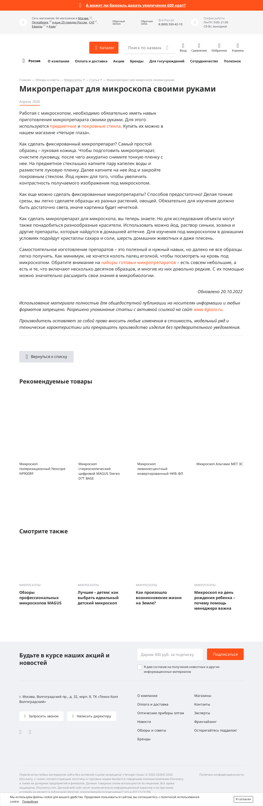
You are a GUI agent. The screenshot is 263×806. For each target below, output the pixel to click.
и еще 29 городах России (70, 22)
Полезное (232, 61)
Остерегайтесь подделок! (215, 730)
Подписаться (225, 654)
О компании (58, 61)
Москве (83, 18)
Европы (37, 26)
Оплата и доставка (91, 61)
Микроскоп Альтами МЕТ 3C (219, 464)
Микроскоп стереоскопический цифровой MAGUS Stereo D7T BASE (99, 471)
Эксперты (202, 713)
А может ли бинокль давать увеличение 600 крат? (136, 5)
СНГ (92, 22)
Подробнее (30, 801)
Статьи (94, 80)
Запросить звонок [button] (43, 716)
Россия (34, 61)
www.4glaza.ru (208, 309)
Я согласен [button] (243, 799)
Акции (118, 61)
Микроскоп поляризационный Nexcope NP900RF (42, 469)
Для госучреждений (166, 61)
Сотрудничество (204, 61)
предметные (63, 126)
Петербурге (40, 22)
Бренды (137, 61)
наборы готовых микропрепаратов (138, 262)
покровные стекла (101, 126)
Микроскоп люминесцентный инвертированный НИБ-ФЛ (160, 469)
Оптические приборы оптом (160, 713)
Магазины (202, 695)
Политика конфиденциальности (221, 775)
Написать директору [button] (93, 716)
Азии (52, 26)
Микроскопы (73, 80)
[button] (115, 22)
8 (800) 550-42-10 (170, 24)
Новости (144, 721)
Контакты (202, 704)
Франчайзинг (205, 721)
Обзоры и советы (47, 80)
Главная (25, 80)
